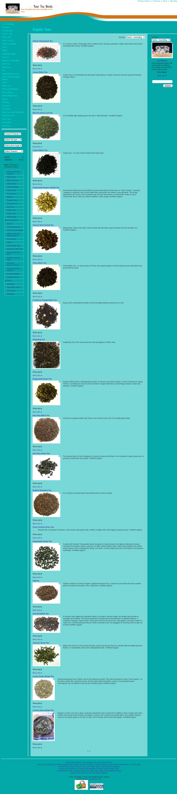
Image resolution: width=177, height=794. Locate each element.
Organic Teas (12, 200)
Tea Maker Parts (13, 287)
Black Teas (11, 177)
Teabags (10, 294)
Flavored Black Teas (64, 764)
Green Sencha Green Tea (43, 527)
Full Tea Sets (12, 220)
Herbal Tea (11, 190)
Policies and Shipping (86, 769)
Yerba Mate (11, 217)
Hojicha (36, 581)
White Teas (11, 210)
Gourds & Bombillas (15, 230)
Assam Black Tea (40, 72)
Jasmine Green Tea (41, 643)
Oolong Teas (12, 204)
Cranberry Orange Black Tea (45, 300)
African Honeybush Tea (43, 41)
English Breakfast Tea (42, 490)
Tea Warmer (162, 61)
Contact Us (72, 769)
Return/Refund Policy (112, 771)
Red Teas (11, 207)
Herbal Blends (12, 187)
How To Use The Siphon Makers (94, 773)
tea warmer (11, 239)
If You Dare (11, 194)
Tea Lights (11, 291)
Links (112, 769)
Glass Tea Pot (75, 766)
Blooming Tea (12, 180)
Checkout (156, 1)
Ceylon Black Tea (40, 150)
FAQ (117, 769)
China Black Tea (39, 263)
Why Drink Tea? (87, 771)
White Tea (50, 764)
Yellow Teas (78, 764)
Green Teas (11, 184)
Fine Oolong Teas (105, 762)
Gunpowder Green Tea (42, 541)
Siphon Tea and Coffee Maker (13, 235)
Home (165, 1)
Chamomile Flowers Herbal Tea (46, 187)
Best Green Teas (78, 762)
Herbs (9, 280)
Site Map (173, 1)
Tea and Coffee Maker (91, 766)
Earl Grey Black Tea (41, 415)
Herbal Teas (113, 764)
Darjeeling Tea (39, 339)
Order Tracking (74, 771)
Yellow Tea (11, 214)
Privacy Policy (102, 769)
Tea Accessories (13, 227)
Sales (9, 242)
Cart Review (62, 771)
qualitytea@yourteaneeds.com (89, 779)
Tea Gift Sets (63, 766)
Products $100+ (13, 274)
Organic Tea (92, 762)
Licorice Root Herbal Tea (43, 710)
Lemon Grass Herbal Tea (43, 676)
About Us (62, 769)
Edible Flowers (13, 277)
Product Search (144, 1)
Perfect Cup (75, 773)
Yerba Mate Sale (13, 246)
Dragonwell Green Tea (42, 379)
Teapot (9, 224)
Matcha (10, 197)
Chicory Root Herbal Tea (43, 225)
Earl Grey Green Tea (41, 453)
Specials (10, 284)
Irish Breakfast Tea (41, 614)
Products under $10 (15, 249)
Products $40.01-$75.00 (13, 264)
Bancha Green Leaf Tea (43, 113)
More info (37, 69)
